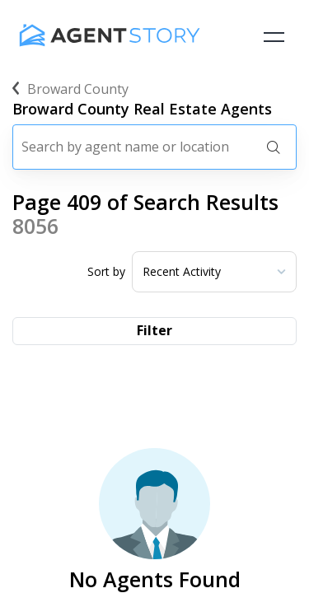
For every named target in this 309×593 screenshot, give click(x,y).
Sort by (106, 271)
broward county (70, 89)
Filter (154, 330)
